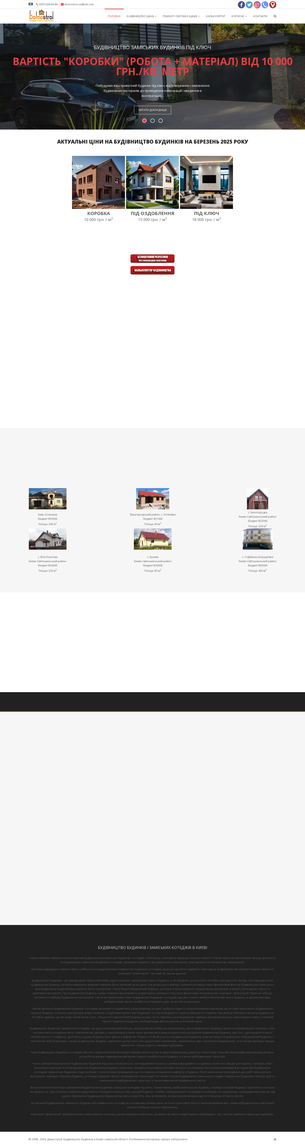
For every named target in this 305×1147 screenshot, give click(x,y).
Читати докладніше (153, 110)
